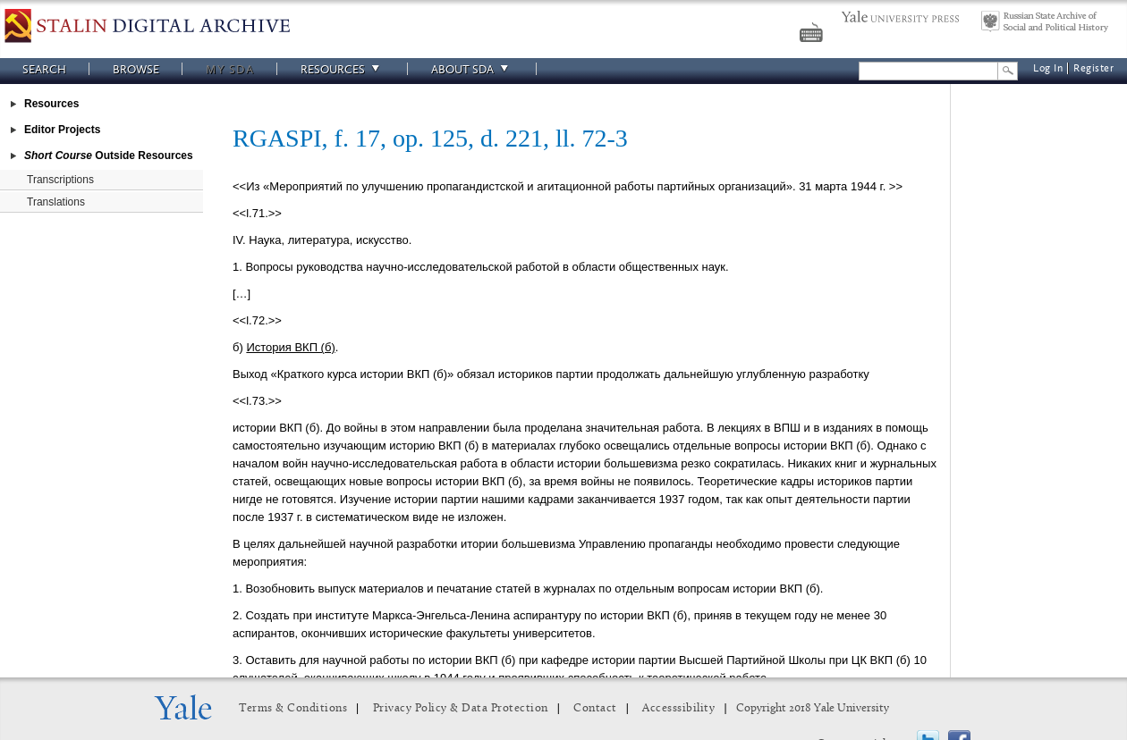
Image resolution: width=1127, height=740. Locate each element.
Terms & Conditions (293, 708)
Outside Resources (108, 155)
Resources (343, 69)
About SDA (472, 69)
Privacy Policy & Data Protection (460, 708)
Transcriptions (60, 179)
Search (44, 69)
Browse (136, 69)
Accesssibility (678, 708)
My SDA (230, 69)
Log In (1048, 68)
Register (1093, 68)
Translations (56, 202)
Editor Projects (62, 129)
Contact (595, 708)
